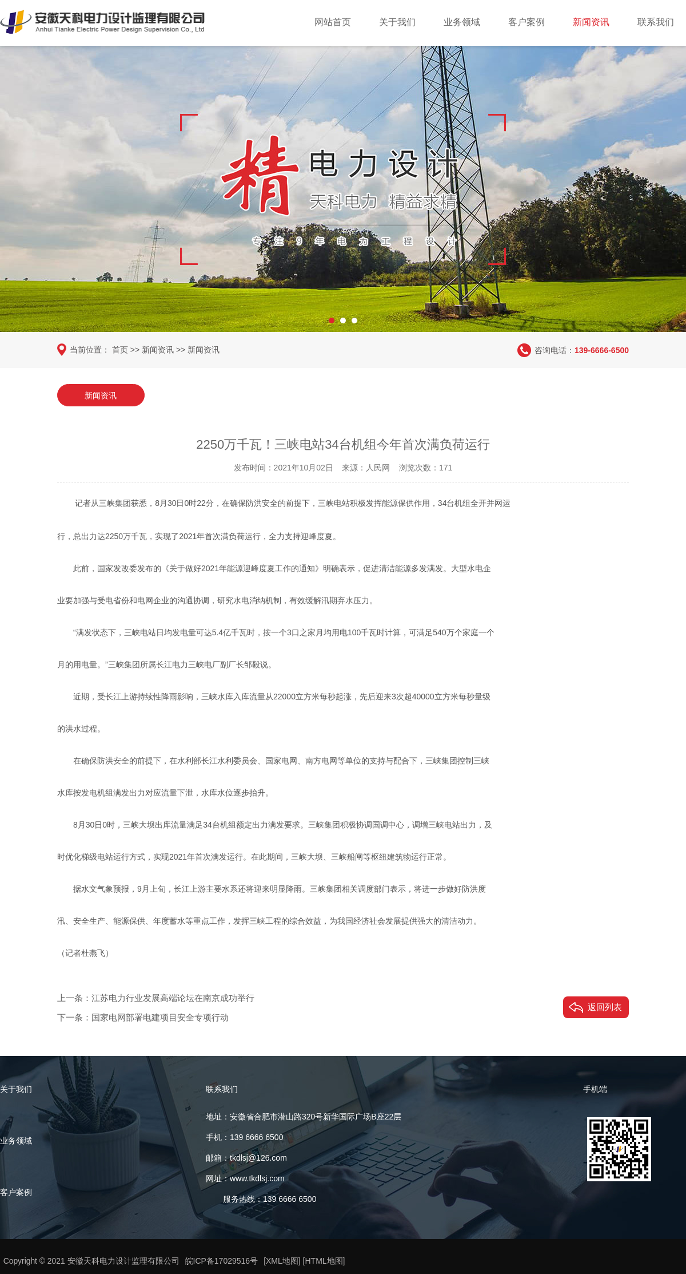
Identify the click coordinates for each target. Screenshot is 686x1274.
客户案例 (526, 22)
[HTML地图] (324, 1260)
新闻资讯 (591, 22)
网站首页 (332, 22)
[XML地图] (282, 1260)
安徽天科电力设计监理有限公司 (123, 1260)
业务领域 (462, 22)
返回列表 (605, 1006)
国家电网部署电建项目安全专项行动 (160, 1017)
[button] (331, 318)
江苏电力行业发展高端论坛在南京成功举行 (172, 997)
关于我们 (397, 22)
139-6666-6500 (602, 349)
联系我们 (655, 22)
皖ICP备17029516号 (221, 1260)
